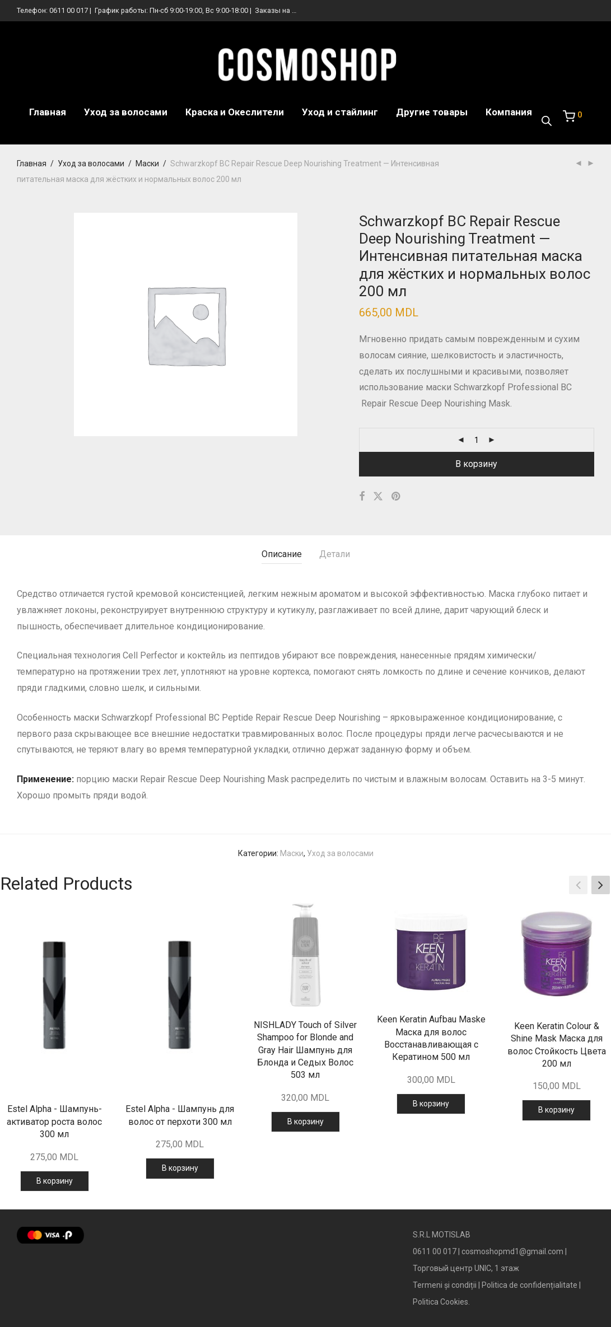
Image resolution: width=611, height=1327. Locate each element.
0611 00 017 (68, 10)
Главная (47, 112)
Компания (509, 112)
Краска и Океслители (234, 112)
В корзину (476, 464)
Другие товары (432, 112)
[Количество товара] (476, 440)
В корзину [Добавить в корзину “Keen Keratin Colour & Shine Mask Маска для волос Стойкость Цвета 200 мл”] (556, 1109)
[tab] (282, 554)
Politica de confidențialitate (529, 1285)
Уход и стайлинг (340, 112)
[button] (600, 885)
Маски (147, 163)
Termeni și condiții (445, 1285)
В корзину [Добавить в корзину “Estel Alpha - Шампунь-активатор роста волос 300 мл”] (54, 1180)
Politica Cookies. (441, 1301)
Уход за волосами (125, 112)
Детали (334, 554)
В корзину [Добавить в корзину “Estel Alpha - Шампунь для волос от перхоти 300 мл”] (180, 1168)
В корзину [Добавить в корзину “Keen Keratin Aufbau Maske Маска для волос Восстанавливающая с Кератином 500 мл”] (431, 1103)
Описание (282, 554)
